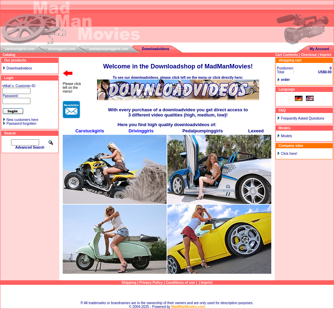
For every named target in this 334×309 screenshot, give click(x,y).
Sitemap (167, 293)
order (285, 80)
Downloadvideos (155, 49)
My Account (319, 49)
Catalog (9, 55)
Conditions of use (180, 282)
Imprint (326, 55)
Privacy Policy (151, 282)
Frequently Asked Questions (302, 118)
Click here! (289, 154)
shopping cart (290, 60)
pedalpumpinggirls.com (108, 49)
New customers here (22, 120)
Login (9, 78)
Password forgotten (21, 123)
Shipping (129, 282)
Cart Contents (286, 55)
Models (286, 136)
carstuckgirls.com (20, 49)
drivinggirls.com (62, 49)
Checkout (309, 55)
